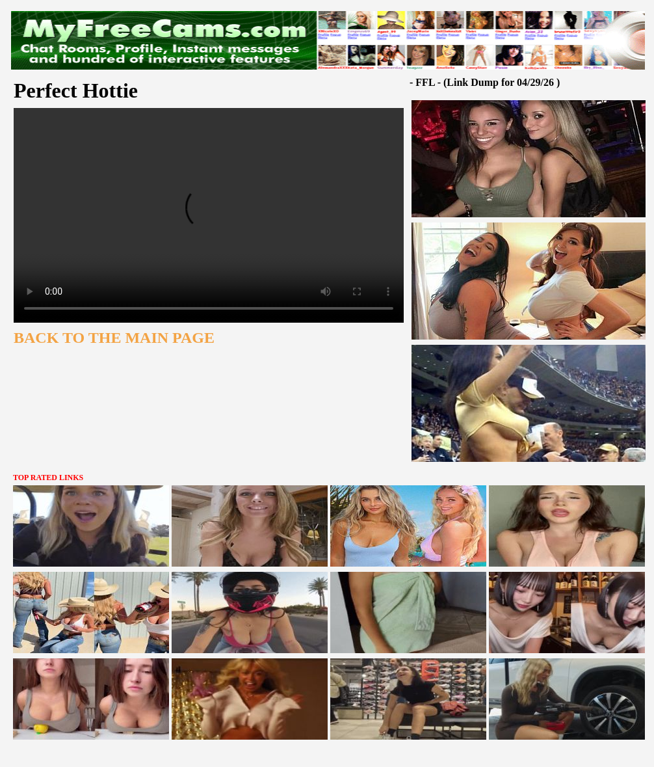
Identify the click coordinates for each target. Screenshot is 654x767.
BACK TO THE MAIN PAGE (114, 337)
